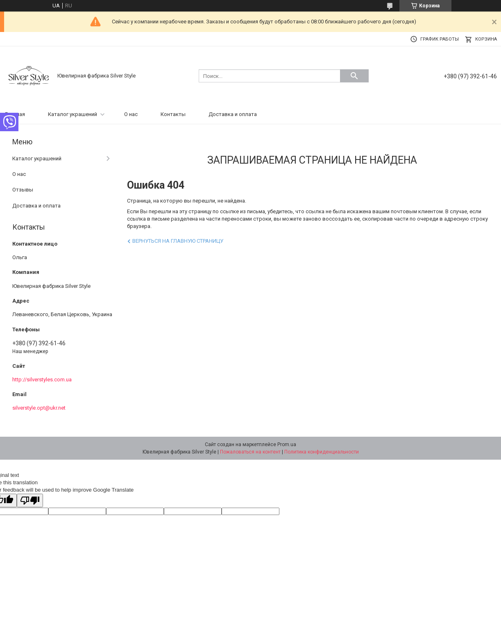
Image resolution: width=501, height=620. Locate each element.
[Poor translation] (30, 500)
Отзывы (22, 190)
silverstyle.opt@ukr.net (39, 408)
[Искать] (354, 75)
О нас (131, 114)
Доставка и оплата (233, 114)
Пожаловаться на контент (250, 452)
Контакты (173, 114)
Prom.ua (286, 444)
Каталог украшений (72, 114)
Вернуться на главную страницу (177, 241)
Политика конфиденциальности (321, 452)
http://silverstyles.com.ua (42, 379)
